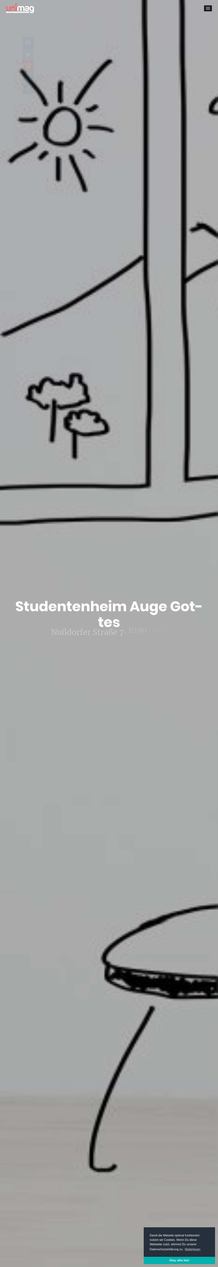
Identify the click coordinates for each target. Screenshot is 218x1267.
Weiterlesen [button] (192, 1249)
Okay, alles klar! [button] (179, 1260)
